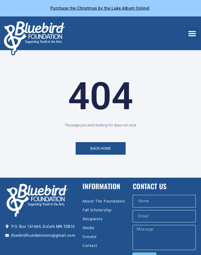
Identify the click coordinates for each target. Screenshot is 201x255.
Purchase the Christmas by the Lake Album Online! (100, 8)
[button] (192, 33)
